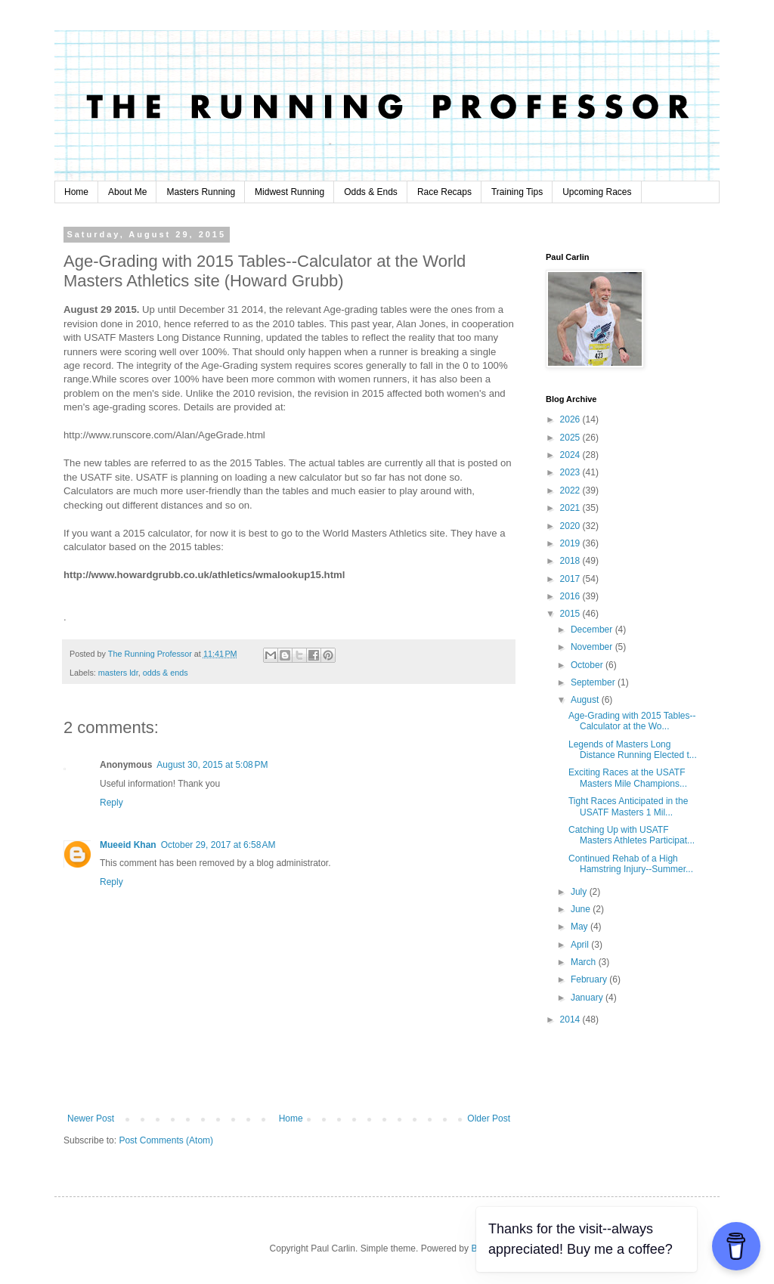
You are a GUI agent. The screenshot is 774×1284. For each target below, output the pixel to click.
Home (76, 192)
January (588, 997)
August (586, 700)
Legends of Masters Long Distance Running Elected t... (632, 749)
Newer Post (90, 1118)
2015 (571, 613)
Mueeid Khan (128, 845)
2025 (571, 437)
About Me (127, 192)
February (590, 979)
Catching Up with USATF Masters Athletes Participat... (631, 835)
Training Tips (517, 192)
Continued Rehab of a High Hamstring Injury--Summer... (630, 863)
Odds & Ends (371, 192)
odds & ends (165, 672)
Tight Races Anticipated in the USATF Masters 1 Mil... (628, 806)
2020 (571, 526)
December (593, 629)
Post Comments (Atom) (166, 1140)
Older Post (488, 1118)
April (581, 944)
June (582, 909)
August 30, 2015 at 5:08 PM (212, 765)
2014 (571, 1019)
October (588, 665)
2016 (571, 596)
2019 (571, 543)
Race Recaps (444, 192)
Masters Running (200, 192)
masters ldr (118, 672)
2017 (571, 579)
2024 (571, 455)
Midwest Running (289, 192)
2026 (571, 419)
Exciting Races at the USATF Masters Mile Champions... (627, 777)
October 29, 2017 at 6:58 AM (218, 845)
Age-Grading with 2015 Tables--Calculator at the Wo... (632, 721)
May (580, 926)
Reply (111, 802)
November (593, 647)
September (594, 682)
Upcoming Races (596, 192)
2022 (571, 490)
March (585, 962)
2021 (571, 508)
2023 (571, 472)
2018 (571, 560)
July (580, 891)
